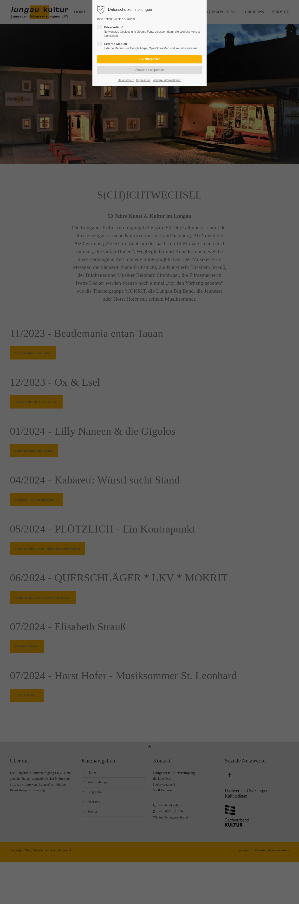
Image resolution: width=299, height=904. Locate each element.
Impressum (143, 80)
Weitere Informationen (167, 80)
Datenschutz (126, 80)
